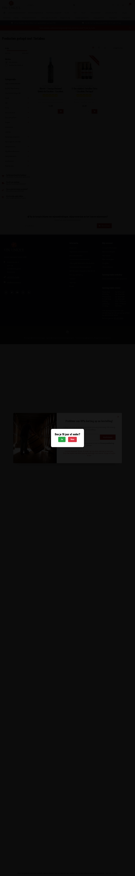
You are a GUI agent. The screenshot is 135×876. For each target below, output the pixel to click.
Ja (62, 439)
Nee (72, 439)
